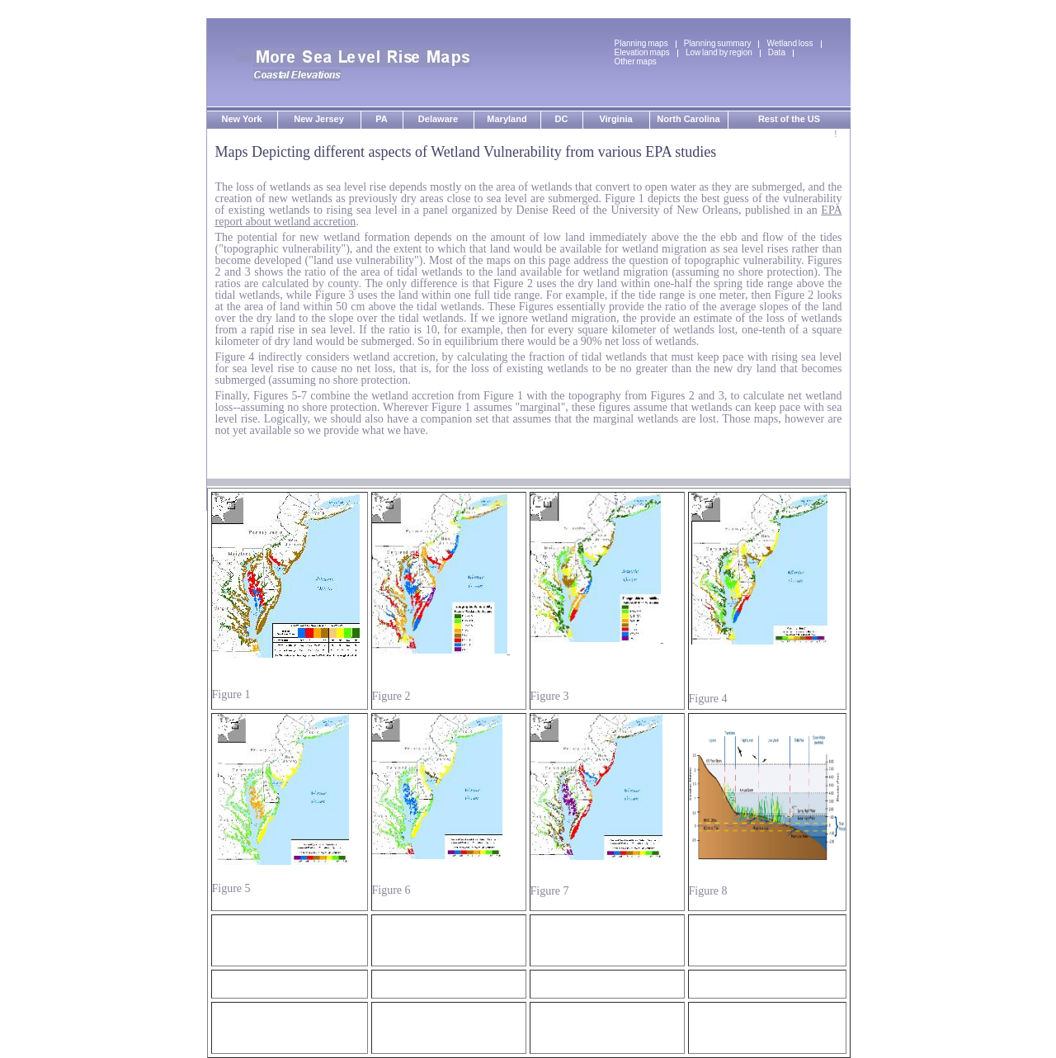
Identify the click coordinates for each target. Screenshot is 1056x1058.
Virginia (615, 119)
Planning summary (718, 43)
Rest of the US (789, 119)
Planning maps (641, 43)
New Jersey (319, 119)
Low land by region (719, 52)
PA (381, 119)
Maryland (506, 119)
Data (776, 52)
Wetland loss (789, 43)
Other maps (636, 61)
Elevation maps (642, 52)
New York (241, 119)
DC (561, 119)
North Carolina (688, 119)
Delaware (438, 119)
